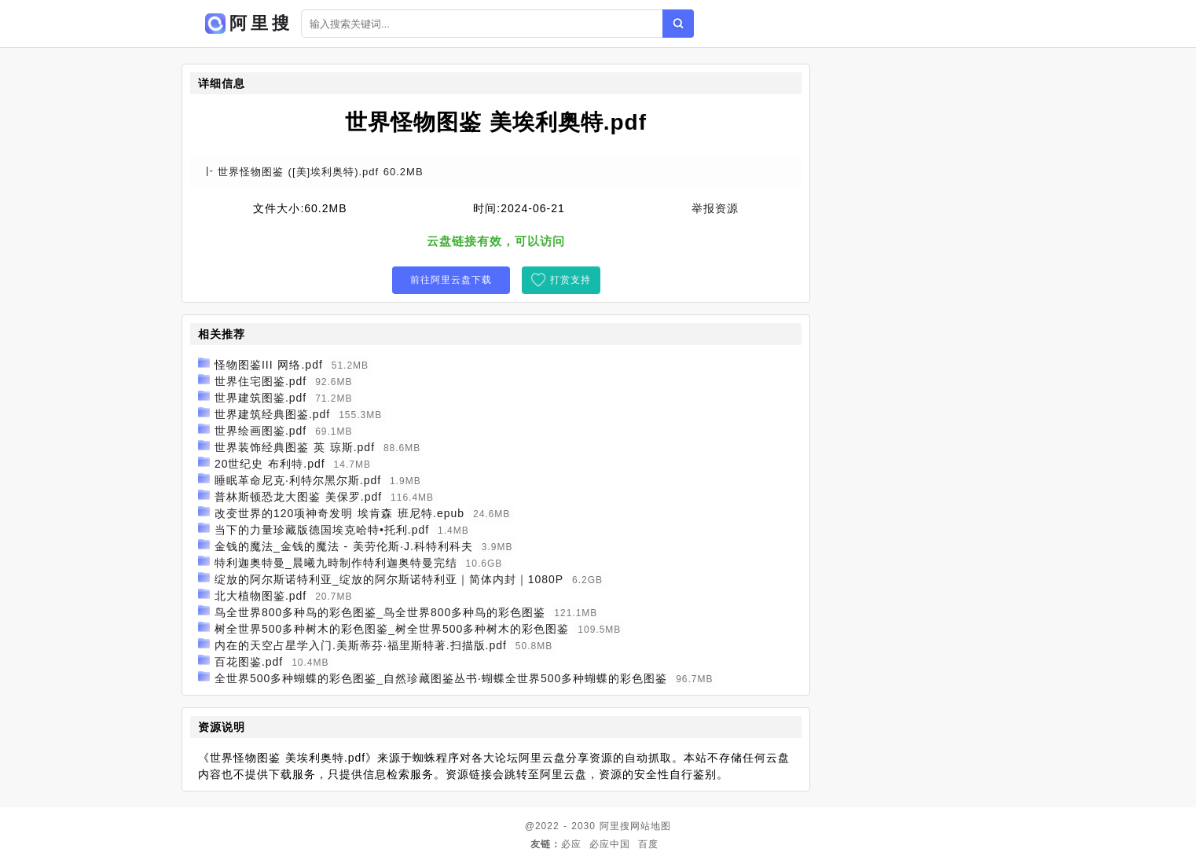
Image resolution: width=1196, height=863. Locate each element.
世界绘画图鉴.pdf (260, 430)
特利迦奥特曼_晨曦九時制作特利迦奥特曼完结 (336, 562)
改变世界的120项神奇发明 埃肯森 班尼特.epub (339, 513)
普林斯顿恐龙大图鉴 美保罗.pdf (298, 496)
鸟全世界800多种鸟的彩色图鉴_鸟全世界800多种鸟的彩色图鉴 (380, 612)
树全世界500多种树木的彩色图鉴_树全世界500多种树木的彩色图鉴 (392, 628)
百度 (648, 844)
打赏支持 (570, 279)
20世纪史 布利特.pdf (270, 463)
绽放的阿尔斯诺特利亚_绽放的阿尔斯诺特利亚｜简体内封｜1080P (389, 579)
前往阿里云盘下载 (451, 279)
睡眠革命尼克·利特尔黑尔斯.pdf (298, 480)
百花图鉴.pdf (249, 662)
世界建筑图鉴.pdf (260, 397)
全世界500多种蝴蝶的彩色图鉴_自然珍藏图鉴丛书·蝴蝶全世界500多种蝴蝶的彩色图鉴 (441, 678)
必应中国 (609, 844)
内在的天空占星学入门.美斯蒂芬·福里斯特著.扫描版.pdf (361, 645)
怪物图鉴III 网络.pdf (269, 364)
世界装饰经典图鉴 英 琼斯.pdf (295, 447)
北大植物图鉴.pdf (260, 595)
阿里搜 (615, 826)
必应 (571, 844)
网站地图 (650, 826)
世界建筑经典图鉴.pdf (272, 414)
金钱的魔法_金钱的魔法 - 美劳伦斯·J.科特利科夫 (344, 546)
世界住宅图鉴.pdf (260, 381)
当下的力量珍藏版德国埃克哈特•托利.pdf (322, 529)
